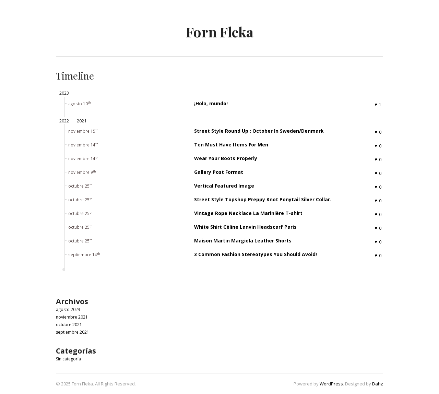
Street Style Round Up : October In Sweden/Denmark (259, 131)
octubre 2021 (69, 324)
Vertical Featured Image (224, 185)
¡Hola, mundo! (211, 103)
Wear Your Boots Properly (225, 158)
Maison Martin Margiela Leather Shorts (243, 240)
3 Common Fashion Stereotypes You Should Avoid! (255, 254)
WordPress (331, 384)
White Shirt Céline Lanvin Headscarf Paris (245, 227)
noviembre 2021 (72, 317)
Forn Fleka (219, 32)
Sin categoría (68, 359)
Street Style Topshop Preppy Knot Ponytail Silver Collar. (262, 199)
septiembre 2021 (72, 332)
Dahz (377, 384)
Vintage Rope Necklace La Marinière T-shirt (248, 213)
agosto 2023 (68, 309)
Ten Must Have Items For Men (231, 144)
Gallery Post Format (218, 172)
